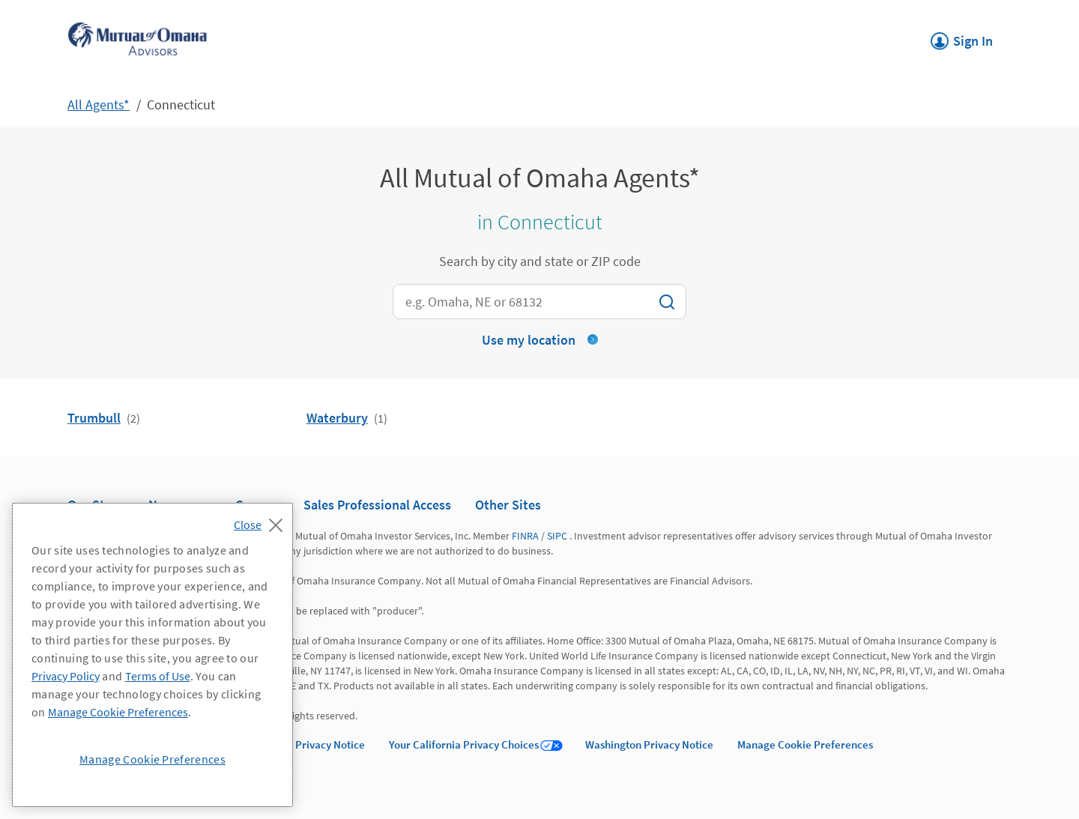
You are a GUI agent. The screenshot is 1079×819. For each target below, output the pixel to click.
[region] (152, 655)
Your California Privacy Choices (464, 744)
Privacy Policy (65, 675)
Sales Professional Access (377, 504)
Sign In (962, 36)
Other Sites (508, 504)
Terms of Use (157, 675)
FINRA (525, 536)
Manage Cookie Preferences (805, 744)
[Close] (262, 521)
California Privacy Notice (305, 744)
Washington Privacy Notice (649, 744)
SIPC (557, 536)
